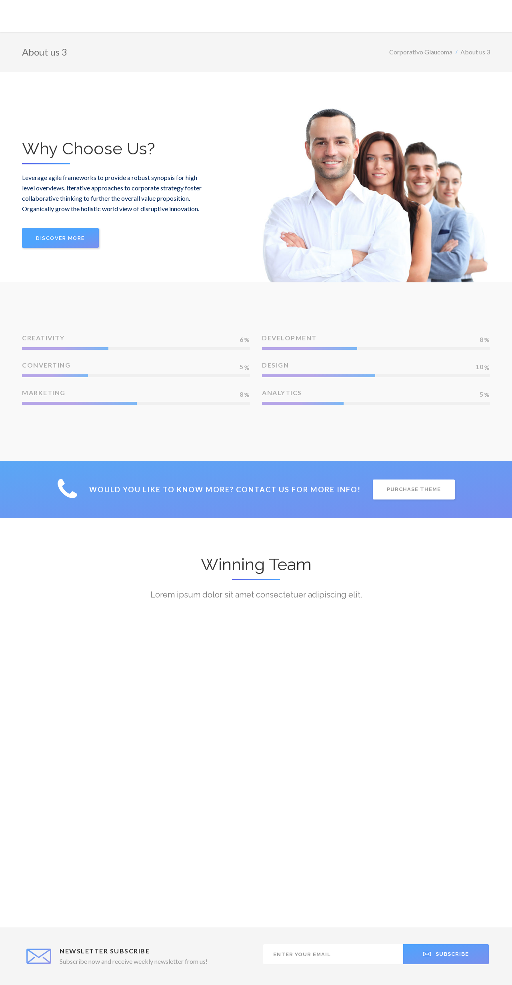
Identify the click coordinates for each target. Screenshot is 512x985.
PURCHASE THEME (414, 489)
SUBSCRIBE (446, 954)
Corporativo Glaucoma (420, 52)
